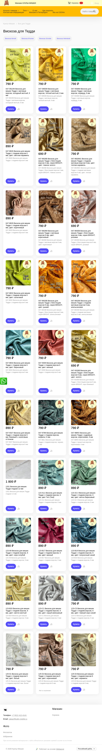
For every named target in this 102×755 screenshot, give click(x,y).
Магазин (57, 709)
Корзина (55, 715)
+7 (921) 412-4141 (19, 715)
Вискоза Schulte (45, 38)
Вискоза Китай (10, 38)
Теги (25, 10)
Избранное (7, 736)
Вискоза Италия (28, 38)
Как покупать (47, 10)
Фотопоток (7, 732)
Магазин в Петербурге (38, 12)
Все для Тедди (24, 24)
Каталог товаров (10, 10)
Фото (6, 726)
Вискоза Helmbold (63, 38)
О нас (35, 10)
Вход (97, 3)
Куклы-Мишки (9, 24)
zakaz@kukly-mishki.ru (18, 719)
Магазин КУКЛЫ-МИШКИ (25, 3)
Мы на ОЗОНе (59, 12)
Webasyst (60, 749)
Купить (11, 109)
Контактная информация (13, 12)
